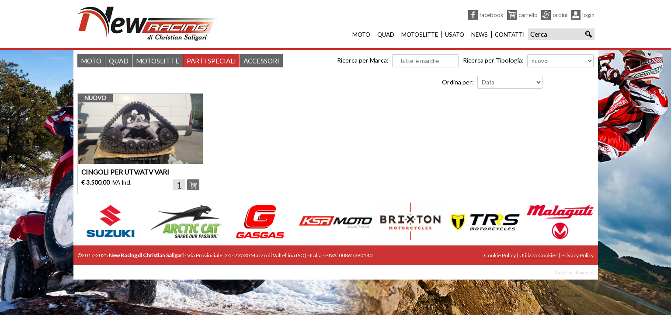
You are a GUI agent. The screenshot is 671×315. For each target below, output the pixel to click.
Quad (385, 34)
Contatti (510, 34)
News (479, 34)
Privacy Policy (577, 255)
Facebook (492, 14)
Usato (454, 34)
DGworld (584, 272)
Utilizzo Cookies (538, 255)
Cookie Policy (500, 255)
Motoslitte (419, 34)
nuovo (95, 98)
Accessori (261, 61)
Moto (361, 34)
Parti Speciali (211, 61)
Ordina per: (458, 82)
